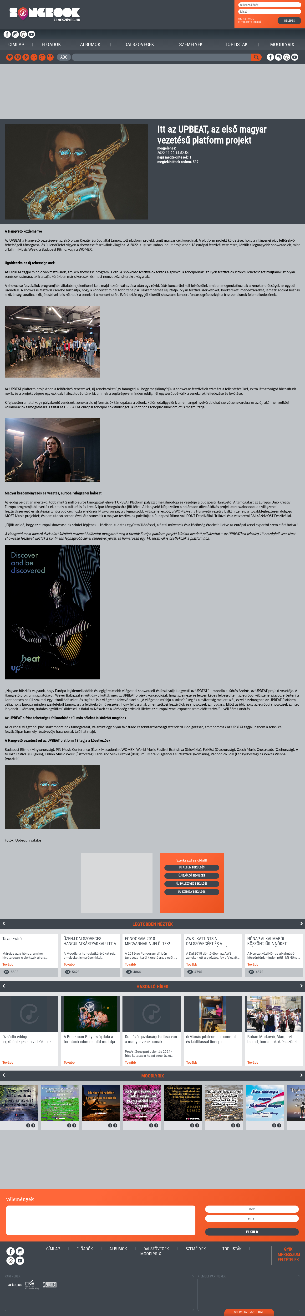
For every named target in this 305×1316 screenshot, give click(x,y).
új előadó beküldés (191, 875)
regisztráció (246, 18)
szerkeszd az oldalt (249, 1312)
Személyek (191, 44)
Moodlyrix (282, 44)
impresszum (288, 1254)
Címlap (16, 44)
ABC (63, 57)
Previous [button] (3, 923)
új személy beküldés (191, 891)
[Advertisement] (152, 91)
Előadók (51, 44)
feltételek (288, 1259)
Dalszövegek (139, 44)
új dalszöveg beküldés (191, 883)
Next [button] (301, 923)
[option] (29, 955)
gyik (288, 1249)
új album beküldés (191, 867)
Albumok (90, 44)
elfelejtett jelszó (249, 22)
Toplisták (236, 44)
